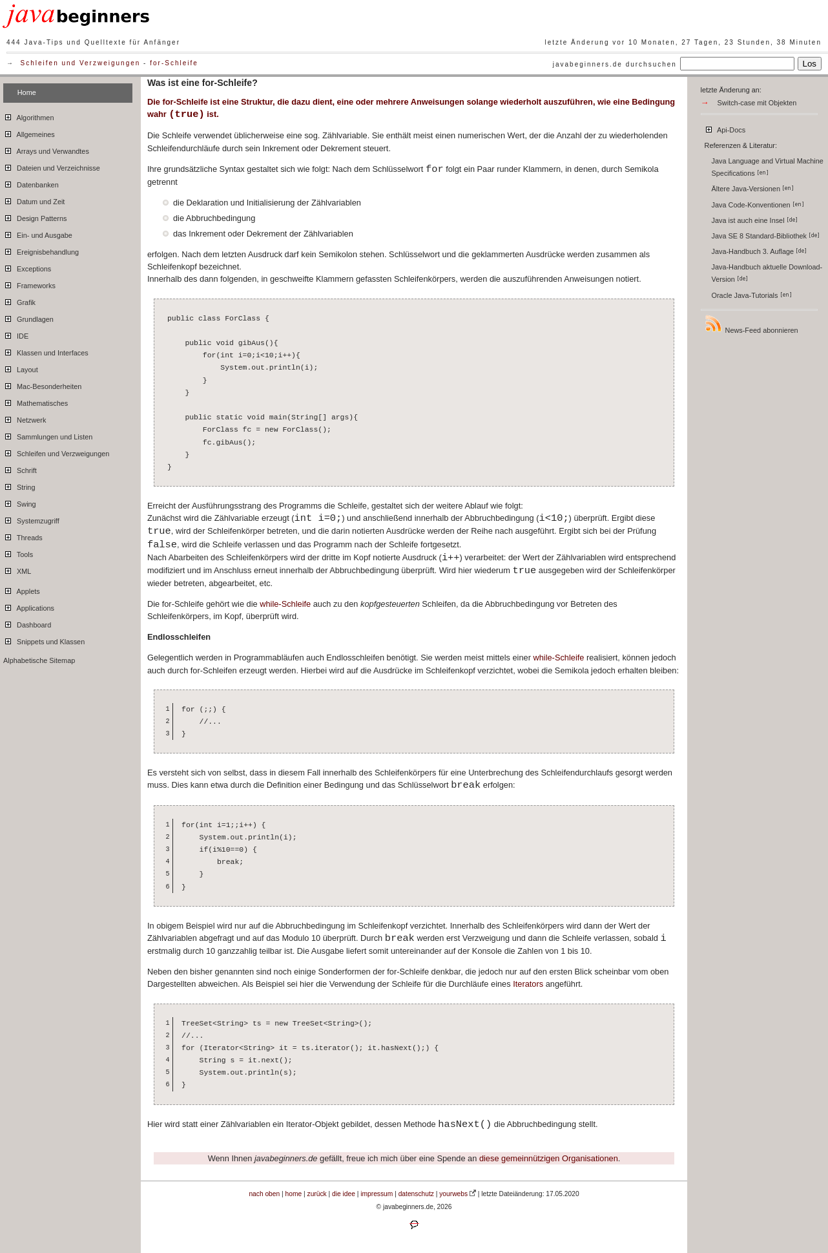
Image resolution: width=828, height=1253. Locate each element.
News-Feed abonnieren (751, 324)
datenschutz (416, 1193)
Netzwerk (24, 418)
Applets (21, 589)
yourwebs (453, 1193)
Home (26, 92)
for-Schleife (174, 63)
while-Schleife (285, 604)
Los (810, 63)
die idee (343, 1193)
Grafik (19, 300)
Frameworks (29, 284)
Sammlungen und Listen (47, 435)
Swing (19, 502)
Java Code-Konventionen (758, 205)
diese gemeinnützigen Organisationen (548, 1158)
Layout (20, 368)
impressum (376, 1193)
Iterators (528, 984)
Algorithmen (28, 115)
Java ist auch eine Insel (755, 220)
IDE (15, 334)
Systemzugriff (31, 519)
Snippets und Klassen (44, 640)
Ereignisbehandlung (41, 250)
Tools (18, 552)
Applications (28, 606)
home (293, 1193)
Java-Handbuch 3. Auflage (759, 251)
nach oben (264, 1193)
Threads (23, 536)
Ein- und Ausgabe (37, 233)
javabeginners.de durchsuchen (615, 64)
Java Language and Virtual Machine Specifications (767, 167)
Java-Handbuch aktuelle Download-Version (767, 273)
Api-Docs (725, 128)
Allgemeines (29, 132)
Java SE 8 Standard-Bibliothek (766, 236)
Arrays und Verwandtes (46, 149)
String (19, 485)
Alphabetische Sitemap (39, 660)
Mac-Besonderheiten (42, 384)
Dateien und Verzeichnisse (51, 166)
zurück (317, 1193)
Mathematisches (35, 401)
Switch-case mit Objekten (757, 103)
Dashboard (27, 623)
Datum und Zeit (34, 199)
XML (17, 569)
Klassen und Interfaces (45, 351)
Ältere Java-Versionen (753, 189)
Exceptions (27, 267)
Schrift (20, 468)
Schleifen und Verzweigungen (81, 63)
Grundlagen (28, 317)
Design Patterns (35, 216)
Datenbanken (31, 183)
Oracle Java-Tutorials (752, 295)
